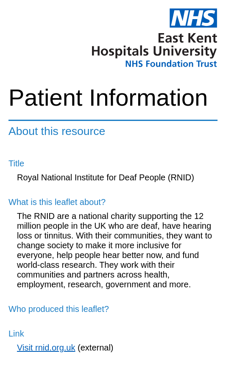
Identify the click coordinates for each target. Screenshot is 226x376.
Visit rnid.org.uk (46, 347)
